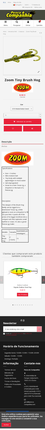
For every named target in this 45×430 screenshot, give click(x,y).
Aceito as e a (19, 334)
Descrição (7, 142)
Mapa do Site (17, 2)
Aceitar (6, 425)
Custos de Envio (10, 378)
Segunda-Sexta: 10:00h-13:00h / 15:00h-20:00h (21, 353)
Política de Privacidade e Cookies (12, 385)
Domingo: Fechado (11, 359)
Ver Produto (22, 294)
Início (9, 2)
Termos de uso (10, 370)
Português (18, 5)
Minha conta (38, 7)
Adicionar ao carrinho (22, 121)
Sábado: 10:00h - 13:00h (13, 356)
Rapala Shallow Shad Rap (23, 287)
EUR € (27, 5)
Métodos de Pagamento (8, 374)
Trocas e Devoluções (12, 381)
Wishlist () (36, 5)
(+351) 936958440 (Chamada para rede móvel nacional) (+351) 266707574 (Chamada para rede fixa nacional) (32, 391)
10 (32, 305)
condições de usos (17, 333)
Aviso (4, 146)
